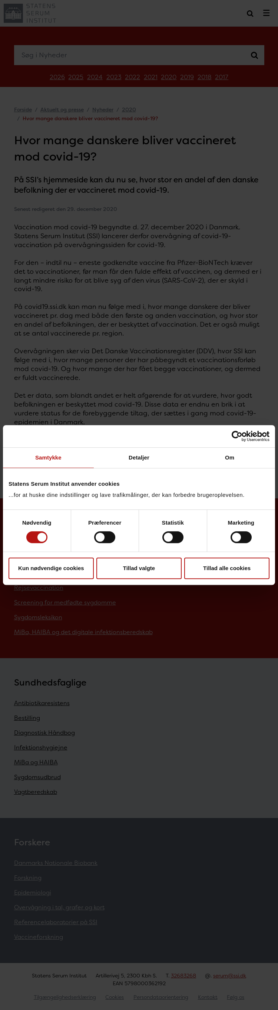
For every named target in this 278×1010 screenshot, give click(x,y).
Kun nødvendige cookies (51, 568)
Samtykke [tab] (48, 457)
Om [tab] (229, 457)
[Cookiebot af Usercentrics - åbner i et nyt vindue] (237, 436)
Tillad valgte (139, 568)
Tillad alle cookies (227, 568)
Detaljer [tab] (139, 457)
